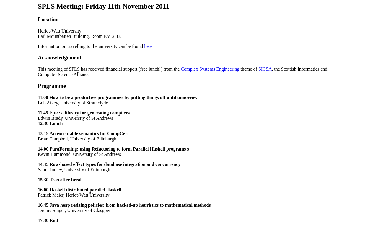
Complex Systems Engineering (210, 69)
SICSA (265, 69)
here (148, 46)
